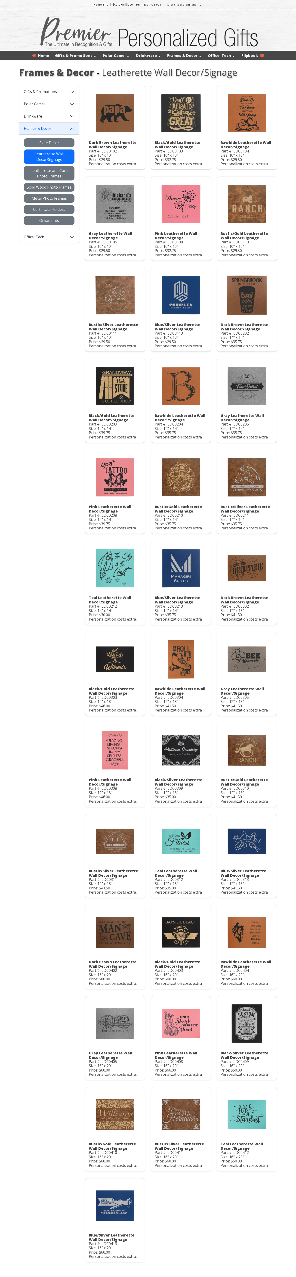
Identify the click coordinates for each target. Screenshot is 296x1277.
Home (40, 55)
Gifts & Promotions (75, 55)
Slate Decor (49, 142)
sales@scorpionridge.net (184, 4)
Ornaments (49, 220)
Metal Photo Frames (49, 198)
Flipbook (252, 55)
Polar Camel (116, 55)
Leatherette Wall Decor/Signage (49, 156)
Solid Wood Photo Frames (49, 187)
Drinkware (148, 55)
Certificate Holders (49, 209)
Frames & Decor (184, 55)
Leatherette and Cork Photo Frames (49, 173)
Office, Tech (221, 55)
